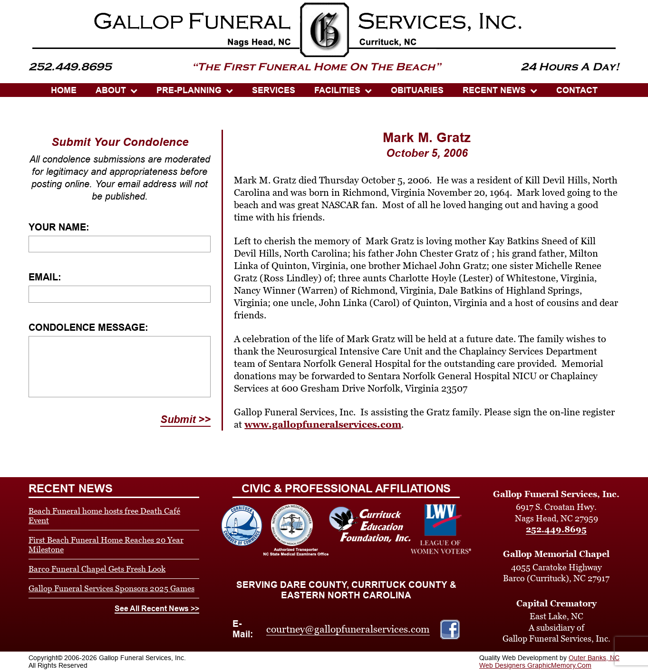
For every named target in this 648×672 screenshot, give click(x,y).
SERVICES (273, 90)
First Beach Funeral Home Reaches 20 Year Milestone (106, 544)
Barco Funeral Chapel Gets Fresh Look (97, 569)
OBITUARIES (417, 90)
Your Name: (59, 227)
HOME (64, 90)
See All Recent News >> (157, 609)
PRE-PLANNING (189, 90)
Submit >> (185, 419)
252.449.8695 (556, 529)
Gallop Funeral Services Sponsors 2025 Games (111, 588)
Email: (45, 277)
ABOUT (111, 90)
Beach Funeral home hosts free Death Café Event (104, 515)
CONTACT (577, 90)
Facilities (337, 90)
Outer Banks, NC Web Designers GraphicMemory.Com (549, 661)
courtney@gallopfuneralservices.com (348, 629)
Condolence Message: (88, 327)
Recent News (494, 90)
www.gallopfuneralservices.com (322, 424)
